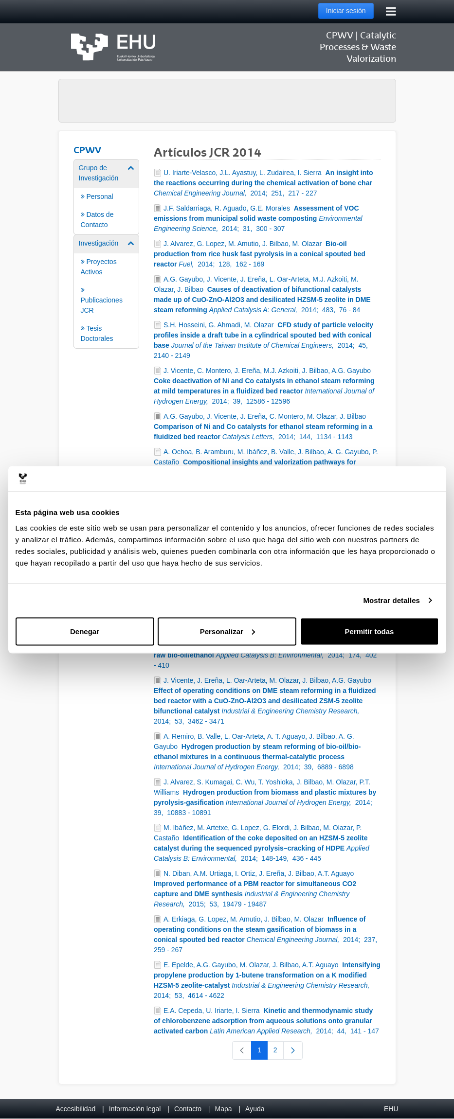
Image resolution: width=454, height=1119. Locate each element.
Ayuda (254, 1109)
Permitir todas (369, 631)
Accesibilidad (76, 1109)
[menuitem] (106, 196)
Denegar (84, 631)
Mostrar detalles (391, 600)
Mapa (223, 1109)
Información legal (135, 1109)
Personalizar (227, 631)
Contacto (187, 1109)
